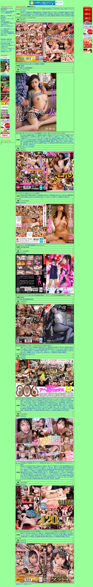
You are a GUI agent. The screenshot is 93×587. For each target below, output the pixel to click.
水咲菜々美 (46, 14)
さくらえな (24, 407)
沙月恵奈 (68, 400)
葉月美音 (40, 472)
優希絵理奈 (48, 349)
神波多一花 (33, 536)
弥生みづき (29, 400)
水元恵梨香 (40, 142)
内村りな (64, 136)
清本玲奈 (41, 410)
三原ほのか (66, 141)
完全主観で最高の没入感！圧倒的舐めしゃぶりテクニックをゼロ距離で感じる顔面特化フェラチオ (46, 531)
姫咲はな (27, 196)
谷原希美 (36, 14)
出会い (11, 49)
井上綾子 (61, 14)
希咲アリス (56, 196)
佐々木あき (24, 135)
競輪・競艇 (6, 39)
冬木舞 (72, 15)
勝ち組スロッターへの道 (7, 18)
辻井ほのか (64, 195)
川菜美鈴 (51, 472)
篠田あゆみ (24, 472)
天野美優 (49, 477)
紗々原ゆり (47, 410)
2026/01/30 (23, 542)
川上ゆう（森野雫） (65, 135)
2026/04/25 (23, 71)
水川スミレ (49, 196)
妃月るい (45, 347)
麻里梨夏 (30, 141)
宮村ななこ (36, 141)
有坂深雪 (40, 347)
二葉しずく (59, 407)
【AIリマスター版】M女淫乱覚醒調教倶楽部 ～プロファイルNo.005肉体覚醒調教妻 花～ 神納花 (45, 295)
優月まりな (63, 473)
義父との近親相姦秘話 (26, 67)
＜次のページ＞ (27, 584)
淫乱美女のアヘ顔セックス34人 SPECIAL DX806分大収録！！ (37, 345)
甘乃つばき (35, 15)
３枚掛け (3, 20)
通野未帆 (35, 12)
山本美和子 (56, 347)
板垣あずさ (43, 405)
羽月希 (67, 410)
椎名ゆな (61, 405)
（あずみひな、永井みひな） (43, 352)
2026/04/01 (23, 253)
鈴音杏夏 (23, 247)
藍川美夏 (46, 139)
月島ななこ (26, 469)
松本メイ (23, 404)
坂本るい (40, 12)
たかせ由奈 (47, 15)
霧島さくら (46, 473)
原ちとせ (31, 14)
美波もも (67, 196)
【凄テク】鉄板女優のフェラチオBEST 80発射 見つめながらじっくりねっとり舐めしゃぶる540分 (46, 399)
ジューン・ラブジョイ (35, 138)
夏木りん (23, 400)
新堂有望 (56, 14)
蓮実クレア (35, 135)
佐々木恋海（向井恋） (31, 404)
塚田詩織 (28, 473)
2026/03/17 (23, 303)
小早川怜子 (62, 347)
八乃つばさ (57, 135)
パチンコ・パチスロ (6, 40)
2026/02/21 (23, 358)
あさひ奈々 (24, 352)
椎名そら (56, 467)
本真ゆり (54, 138)
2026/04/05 (23, 202)
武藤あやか (30, 12)
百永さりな (58, 400)
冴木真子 (24, 15)
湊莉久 (60, 404)
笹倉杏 (22, 195)
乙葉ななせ (61, 477)
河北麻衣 (59, 352)
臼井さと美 (57, 12)
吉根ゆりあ (51, 135)
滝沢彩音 (67, 15)
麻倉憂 (38, 536)
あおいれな (30, 347)
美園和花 (70, 534)
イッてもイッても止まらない (28, 17)
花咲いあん (45, 408)
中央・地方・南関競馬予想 (8, 33)
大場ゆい (63, 470)
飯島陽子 (51, 14)
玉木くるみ (67, 142)
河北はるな (58, 195)
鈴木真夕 (29, 478)
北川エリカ (24, 139)
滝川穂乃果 (41, 15)
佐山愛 (60, 534)
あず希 (35, 142)
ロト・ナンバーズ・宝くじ (8, 42)
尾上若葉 (33, 467)
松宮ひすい (32, 144)
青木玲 (34, 408)
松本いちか (36, 402)
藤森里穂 (70, 195)
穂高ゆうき (26, 349)
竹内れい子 (24, 12)
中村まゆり (37, 477)
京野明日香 (67, 14)
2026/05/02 (23, 21)
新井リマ (30, 402)
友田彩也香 (40, 478)
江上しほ (68, 473)
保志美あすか (64, 350)
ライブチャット (5, 49)
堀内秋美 (55, 469)
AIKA (45, 402)
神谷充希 (43, 536)
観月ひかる (51, 408)
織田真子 (56, 139)
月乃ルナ (57, 533)
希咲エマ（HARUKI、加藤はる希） (47, 407)
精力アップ (12, 48)
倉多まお (46, 195)
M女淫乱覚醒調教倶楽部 (27, 299)
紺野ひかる (35, 407)
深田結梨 (41, 402)
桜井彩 (26, 195)
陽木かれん (32, 349)
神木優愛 (29, 408)
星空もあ (41, 475)
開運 (9, 43)
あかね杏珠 (43, 477)
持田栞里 (25, 350)
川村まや (25, 475)
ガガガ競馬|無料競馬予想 (7, 32)
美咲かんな (57, 466)
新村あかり (27, 136)
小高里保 (34, 478)
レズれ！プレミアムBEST (27, 146)
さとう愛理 (38, 349)
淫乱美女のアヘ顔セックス (28, 354)
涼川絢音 (29, 139)
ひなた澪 (30, 142)
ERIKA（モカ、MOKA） (67, 138)
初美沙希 (60, 469)
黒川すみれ (32, 196)
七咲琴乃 (62, 15)
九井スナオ (52, 400)
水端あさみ (35, 400)
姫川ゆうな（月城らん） (38, 533)
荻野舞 (29, 467)
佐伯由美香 (42, 141)
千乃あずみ (26, 477)
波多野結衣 (33, 136)
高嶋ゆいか (35, 195)
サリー (25, 467)
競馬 (2, 39)
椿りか (34, 466)
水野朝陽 (51, 139)
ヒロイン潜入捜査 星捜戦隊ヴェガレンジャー (32, 245)
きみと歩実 (52, 473)
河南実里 (47, 533)
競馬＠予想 (3, 9)
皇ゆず (61, 533)
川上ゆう (52, 350)
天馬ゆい (45, 466)
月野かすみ (43, 534)
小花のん (25, 402)
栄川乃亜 (62, 408)
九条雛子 (41, 350)
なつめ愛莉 (53, 410)
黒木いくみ (46, 136)
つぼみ (32, 534)
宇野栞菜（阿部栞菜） (37, 139)
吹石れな (56, 472)
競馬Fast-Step (4, 35)
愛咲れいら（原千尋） (28, 405)
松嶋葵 (64, 475)
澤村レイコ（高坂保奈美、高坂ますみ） (62, 402)
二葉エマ (67, 536)
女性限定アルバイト (6, 51)
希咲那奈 (40, 400)
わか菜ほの (46, 400)
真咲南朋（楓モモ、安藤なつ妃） (54, 141)
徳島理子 (64, 352)
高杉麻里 (52, 533)
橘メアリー (51, 466)
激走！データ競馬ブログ (7, 26)
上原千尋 (27, 14)
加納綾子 (62, 12)
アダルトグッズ (5, 48)
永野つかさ (51, 12)
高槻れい (29, 15)
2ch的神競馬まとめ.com (7, 8)
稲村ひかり (54, 477)
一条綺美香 (26, 410)
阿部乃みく (31, 350)
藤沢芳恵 (50, 347)
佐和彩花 (45, 12)
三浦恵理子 (49, 405)
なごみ (55, 470)
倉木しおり (24, 347)
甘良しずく (47, 475)
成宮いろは (32, 410)
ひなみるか (38, 469)
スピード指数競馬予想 (6, 12)
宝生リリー (43, 196)
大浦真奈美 (52, 195)
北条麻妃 (35, 472)
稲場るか (45, 135)
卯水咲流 (56, 142)
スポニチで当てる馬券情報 (8, 11)
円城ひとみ (46, 142)
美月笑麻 (70, 405)
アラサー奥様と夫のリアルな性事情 (30, 193)
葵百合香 (61, 142)
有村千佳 (51, 404)
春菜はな (61, 139)
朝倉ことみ (27, 536)
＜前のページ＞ (19, 584)
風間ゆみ (40, 135)
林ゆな (69, 469)
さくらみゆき (62, 472)
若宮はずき (37, 534)
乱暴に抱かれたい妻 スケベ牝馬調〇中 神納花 (33, 63)
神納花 (41, 14)
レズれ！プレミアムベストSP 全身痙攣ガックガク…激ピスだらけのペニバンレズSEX (43, 133)
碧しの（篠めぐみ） (46, 138)
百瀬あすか (67, 349)
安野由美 (57, 15)
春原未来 (38, 196)
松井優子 (56, 404)
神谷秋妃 (68, 475)
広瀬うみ (71, 350)
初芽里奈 (25, 142)
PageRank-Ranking (5, 21)
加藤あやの (68, 12)
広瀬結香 (52, 15)
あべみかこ (66, 139)
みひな (33, 352)
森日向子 (63, 400)
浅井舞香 (51, 142)
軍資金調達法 (4, 43)
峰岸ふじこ (47, 350)
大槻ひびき (40, 136)
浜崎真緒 (29, 135)
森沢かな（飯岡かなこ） (55, 136)
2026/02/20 (23, 416)
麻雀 (10, 39)
